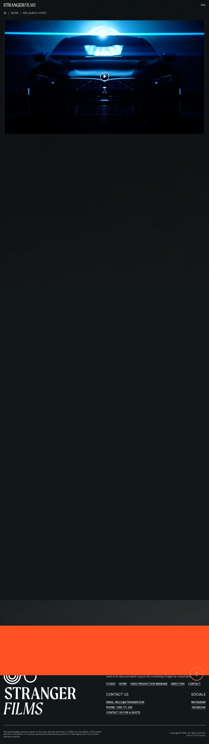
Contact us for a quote (123, 712)
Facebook (198, 707)
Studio (110, 683)
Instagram (198, 702)
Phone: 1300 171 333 (119, 707)
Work (123, 683)
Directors (178, 683)
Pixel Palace (199, 735)
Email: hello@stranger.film (125, 702)
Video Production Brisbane (148, 683)
